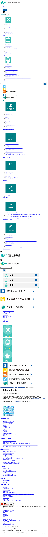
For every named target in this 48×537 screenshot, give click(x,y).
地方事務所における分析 (11, 74)
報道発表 (8, 196)
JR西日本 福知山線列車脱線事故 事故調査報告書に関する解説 (19, 216)
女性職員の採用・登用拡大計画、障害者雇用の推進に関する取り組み (21, 241)
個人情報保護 (9, 245)
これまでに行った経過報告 (12, 70)
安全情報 (5, 180)
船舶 (4, 80)
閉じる (2, 323)
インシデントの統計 (10, 68)
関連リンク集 (6, 521)
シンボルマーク (9, 119)
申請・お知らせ (6, 249)
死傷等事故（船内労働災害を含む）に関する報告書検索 (18, 78)
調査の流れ (8, 121)
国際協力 (8, 122)
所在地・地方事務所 (10, 125)
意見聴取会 (8, 246)
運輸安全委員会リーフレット (12, 126)
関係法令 (8, 123)
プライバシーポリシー (8, 519)
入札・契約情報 (9, 237)
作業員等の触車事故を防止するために (14, 148)
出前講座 (8, 234)
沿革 (7, 127)
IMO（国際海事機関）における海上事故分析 (15, 154)
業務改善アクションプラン (12, 215)
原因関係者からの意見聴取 (12, 239)
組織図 (7, 117)
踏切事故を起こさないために (12, 146)
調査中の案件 (9, 25)
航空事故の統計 (21, 387)
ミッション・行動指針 (11, 115)
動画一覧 (8, 79)
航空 (4, 35)
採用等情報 (8, 238)
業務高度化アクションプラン (12, 212)
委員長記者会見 (9, 195)
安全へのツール (6, 157)
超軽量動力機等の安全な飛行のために (14, 156)
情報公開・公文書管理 (11, 243)
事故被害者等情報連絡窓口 (9, 524)
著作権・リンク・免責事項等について (11, 520)
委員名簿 (8, 118)
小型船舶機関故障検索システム (13, 178)
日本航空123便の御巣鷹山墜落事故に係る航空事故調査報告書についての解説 (23, 214)
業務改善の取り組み (7, 219)
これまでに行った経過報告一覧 (13, 29)
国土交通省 (5, 321)
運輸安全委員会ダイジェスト (12, 32)
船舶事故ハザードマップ (11, 173)
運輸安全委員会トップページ (7, 387)
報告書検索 (8, 24)
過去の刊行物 (9, 153)
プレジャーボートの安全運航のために (14, 152)
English (4, 319)
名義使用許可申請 (10, 242)
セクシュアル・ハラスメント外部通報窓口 (15, 247)
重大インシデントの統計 (11, 28)
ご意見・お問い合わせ (8, 523)
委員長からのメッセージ (11, 113)
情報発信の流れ (9, 172)
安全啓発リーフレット (11, 150)
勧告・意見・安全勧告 (11, 31)
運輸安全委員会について (8, 129)
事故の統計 (8, 27)
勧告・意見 (8, 51)
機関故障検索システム (11, 76)
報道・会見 (5, 197)
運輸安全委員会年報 (10, 149)
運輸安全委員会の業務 (11, 114)
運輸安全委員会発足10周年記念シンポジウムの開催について (19, 218)
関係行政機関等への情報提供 (12, 33)
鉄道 (4, 55)
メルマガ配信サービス (11, 235)
